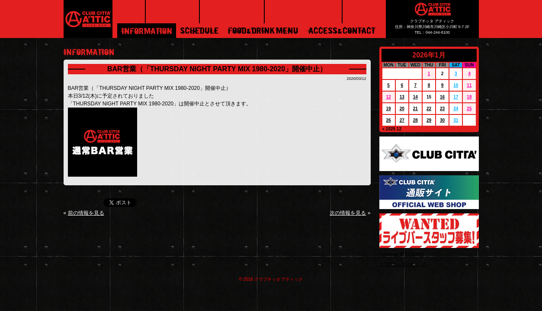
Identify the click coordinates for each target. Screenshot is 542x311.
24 (455, 108)
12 (388, 97)
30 (442, 120)
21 (415, 108)
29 (429, 120)
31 (455, 120)
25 (469, 108)
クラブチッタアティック (403, 264)
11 (469, 85)
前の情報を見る (86, 213)
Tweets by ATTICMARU (402, 254)
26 (388, 120)
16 (442, 97)
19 (388, 108)
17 (455, 97)
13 (402, 97)
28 (415, 120)
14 (415, 97)
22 (429, 108)
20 (402, 108)
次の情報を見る (348, 213)
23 (442, 108)
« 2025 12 (392, 129)
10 (455, 85)
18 (469, 97)
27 (402, 120)
